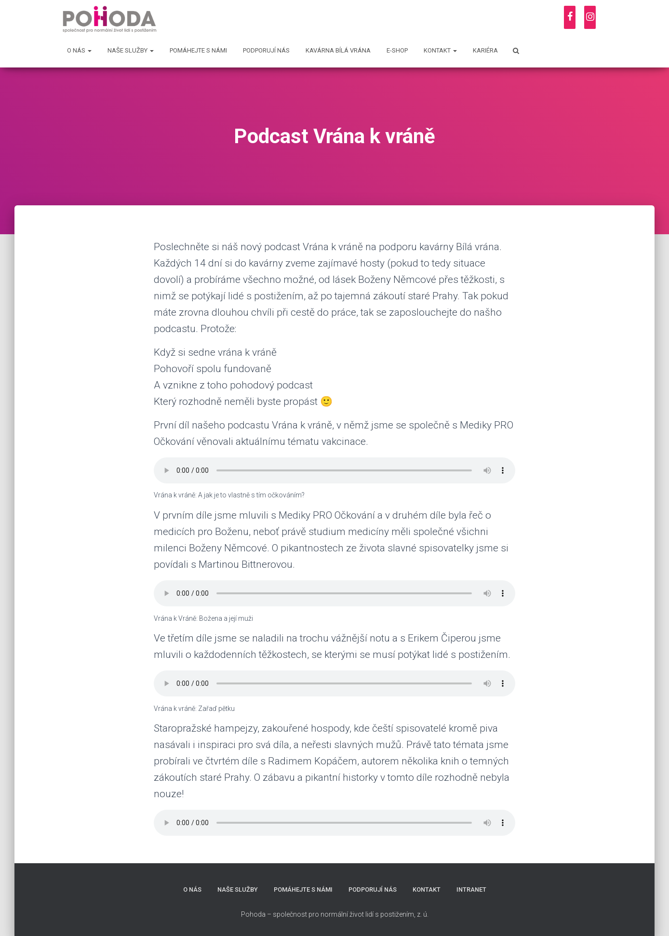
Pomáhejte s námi (198, 50)
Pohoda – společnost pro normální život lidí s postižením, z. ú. (334, 914)
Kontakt (440, 50)
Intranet (472, 889)
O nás (79, 50)
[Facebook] (569, 17)
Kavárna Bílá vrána (338, 50)
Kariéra (485, 50)
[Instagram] (590, 17)
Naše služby (130, 50)
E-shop (397, 50)
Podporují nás (266, 50)
